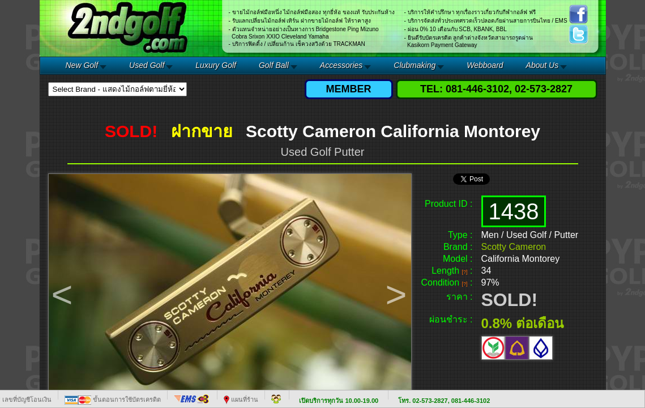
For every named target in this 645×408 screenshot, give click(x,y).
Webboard (485, 65)
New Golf (82, 65)
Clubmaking (414, 65)
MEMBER (348, 89)
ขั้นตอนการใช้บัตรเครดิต (113, 399)
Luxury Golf (215, 65)
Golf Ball (274, 65)
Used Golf (146, 65)
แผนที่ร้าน (241, 399)
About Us (542, 65)
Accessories (341, 65)
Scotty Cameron (513, 247)
